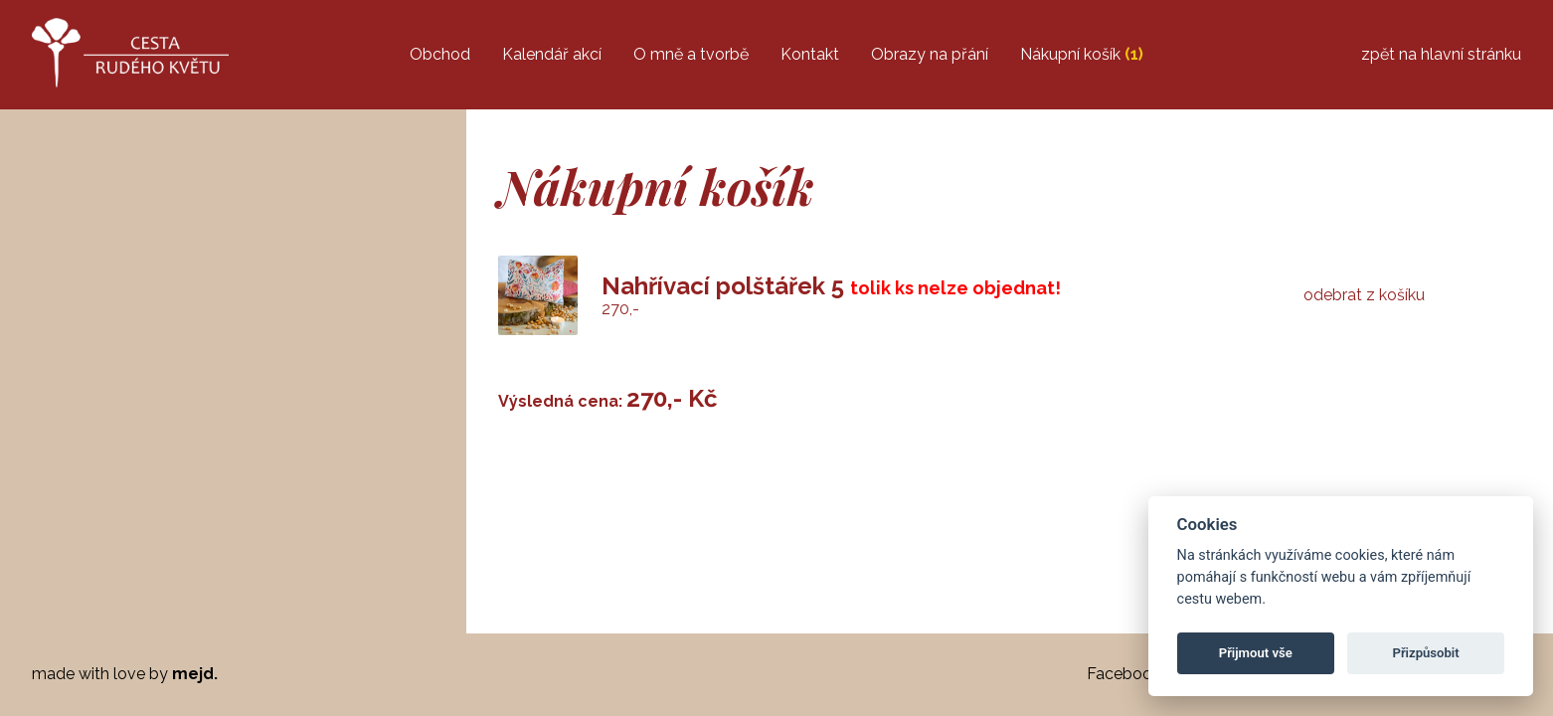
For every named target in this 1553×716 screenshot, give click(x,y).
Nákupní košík (1081, 54)
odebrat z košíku (1364, 295)
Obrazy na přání (929, 54)
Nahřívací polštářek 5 (723, 285)
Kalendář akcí (552, 54)
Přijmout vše (1256, 652)
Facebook (1123, 673)
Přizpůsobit (1425, 652)
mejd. (195, 673)
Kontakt (809, 54)
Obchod (440, 54)
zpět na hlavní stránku (1441, 54)
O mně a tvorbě (691, 54)
